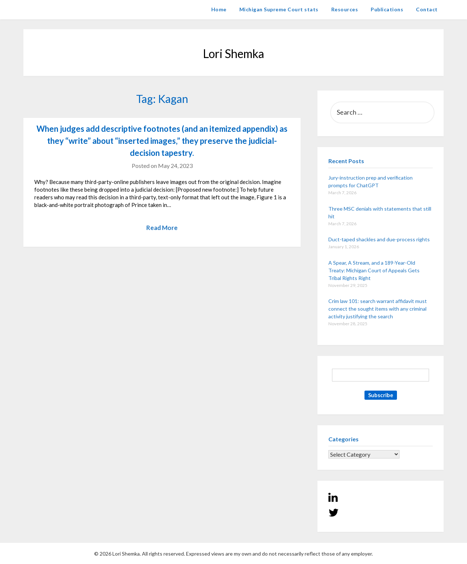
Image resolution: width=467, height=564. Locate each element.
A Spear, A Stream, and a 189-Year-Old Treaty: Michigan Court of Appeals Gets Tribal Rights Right (374, 270)
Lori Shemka (45, 9)
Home (219, 9)
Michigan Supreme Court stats (279, 9)
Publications (387, 9)
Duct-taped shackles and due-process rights (379, 239)
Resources (344, 9)
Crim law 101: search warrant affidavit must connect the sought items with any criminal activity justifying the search (377, 308)
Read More (162, 227)
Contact (427, 9)
